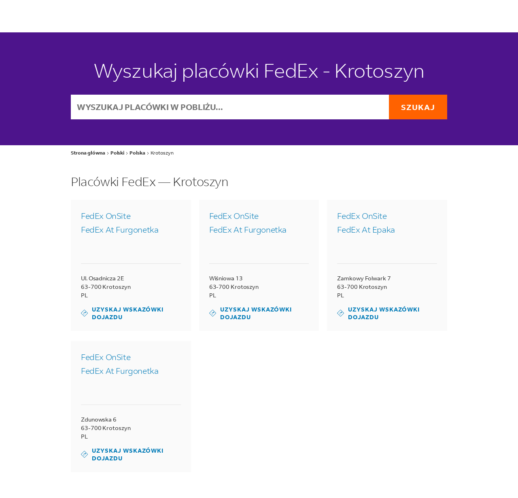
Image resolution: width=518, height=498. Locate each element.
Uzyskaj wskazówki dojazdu (122, 313)
